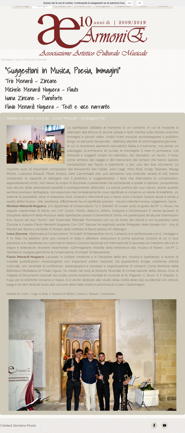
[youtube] (164, 425)
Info (129, 3)
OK (139, 3)
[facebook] (154, 425)
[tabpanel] (93, 88)
